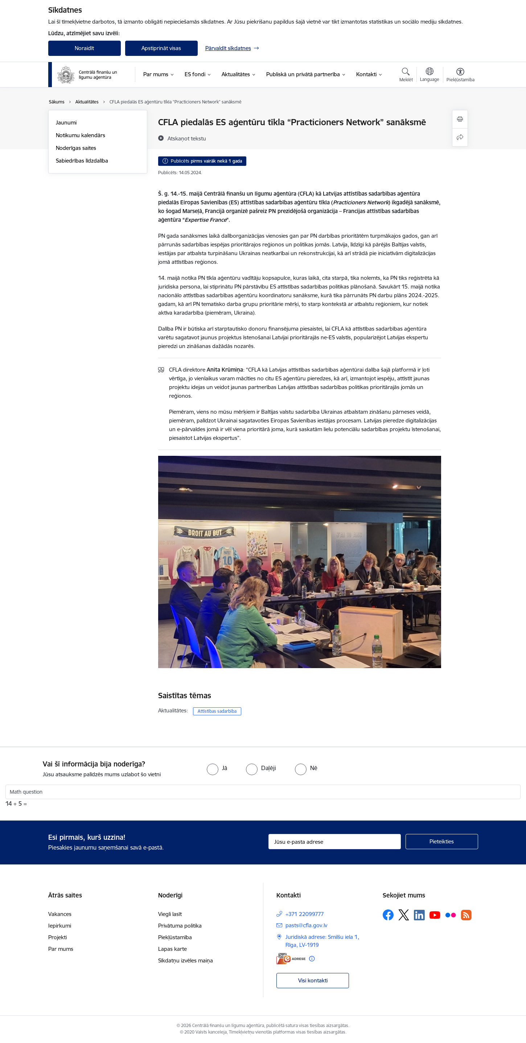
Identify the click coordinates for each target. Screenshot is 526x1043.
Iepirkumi (59, 925)
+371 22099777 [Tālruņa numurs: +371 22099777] (304, 914)
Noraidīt (84, 48)
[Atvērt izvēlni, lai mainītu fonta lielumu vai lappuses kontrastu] (460, 76)
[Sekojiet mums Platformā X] (403, 914)
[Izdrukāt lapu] (460, 119)
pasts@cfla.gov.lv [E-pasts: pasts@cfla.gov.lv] (306, 925)
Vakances (59, 914)
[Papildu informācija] (312, 958)
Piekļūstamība (175, 937)
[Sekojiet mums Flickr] (450, 914)
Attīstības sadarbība (217, 711)
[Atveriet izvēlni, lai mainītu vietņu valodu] (429, 75)
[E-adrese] (290, 959)
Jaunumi (66, 122)
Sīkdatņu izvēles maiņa (185, 960)
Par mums (60, 948)
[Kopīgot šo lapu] (460, 137)
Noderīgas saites (76, 147)
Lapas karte (172, 948)
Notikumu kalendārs (80, 135)
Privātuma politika (180, 925)
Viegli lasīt (170, 914)
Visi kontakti (313, 980)
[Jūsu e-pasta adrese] (334, 841)
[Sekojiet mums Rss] (466, 915)
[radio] (217, 768)
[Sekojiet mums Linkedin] (419, 915)
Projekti (57, 937)
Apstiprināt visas (161, 48)
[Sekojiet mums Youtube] (435, 914)
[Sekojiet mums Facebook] (388, 914)
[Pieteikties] (442, 841)
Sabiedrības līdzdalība (82, 160)
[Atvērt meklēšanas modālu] (406, 76)
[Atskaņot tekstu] (187, 138)
